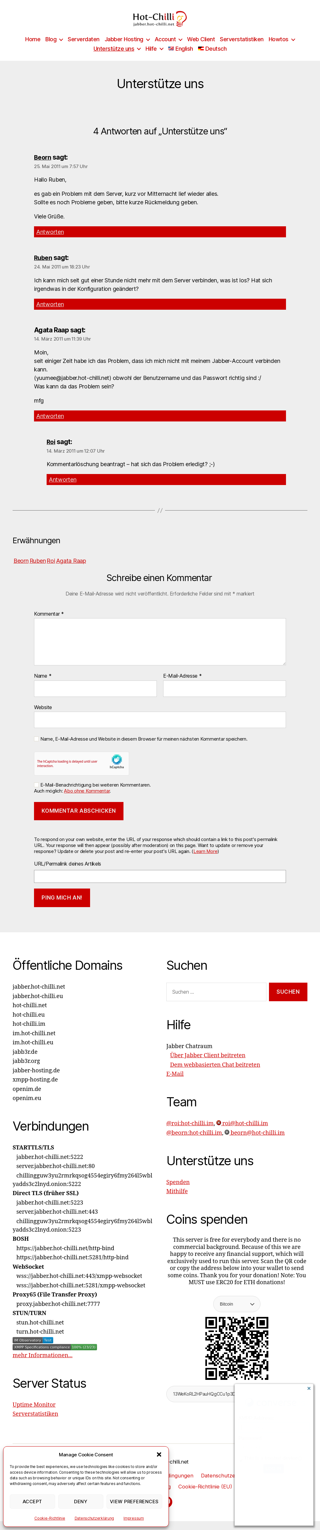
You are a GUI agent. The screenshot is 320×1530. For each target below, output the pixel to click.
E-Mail (175, 1083)
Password (249, 1438)
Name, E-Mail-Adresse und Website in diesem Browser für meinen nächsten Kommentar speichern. (143, 748)
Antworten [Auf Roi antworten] (63, 488)
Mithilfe (177, 1200)
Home (32, 48)
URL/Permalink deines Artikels (67, 872)
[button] (159, 1454)
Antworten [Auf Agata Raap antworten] (50, 424)
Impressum (133, 1518)
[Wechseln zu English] (180, 58)
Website (43, 716)
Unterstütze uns (114, 58)
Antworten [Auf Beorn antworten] (50, 241)
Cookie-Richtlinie (49, 1518)
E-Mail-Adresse (182, 685)
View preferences (134, 1502)
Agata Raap (71, 569)
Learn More (205, 860)
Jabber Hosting (124, 48)
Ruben (43, 267)
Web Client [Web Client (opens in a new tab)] (201, 48)
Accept (32, 1502)
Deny (80, 1502)
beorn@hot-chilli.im (255, 1141)
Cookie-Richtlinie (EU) (207, 1495)
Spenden (178, 1190)
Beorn (43, 167)
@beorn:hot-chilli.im (194, 1141)
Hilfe (151, 58)
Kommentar (49, 622)
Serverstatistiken (242, 48)
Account (165, 48)
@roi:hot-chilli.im (190, 1132)
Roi (51, 450)
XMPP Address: (256, 1418)
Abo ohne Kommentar (87, 799)
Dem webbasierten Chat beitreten (215, 1073)
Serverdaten (84, 48)
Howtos (279, 48)
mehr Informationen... (42, 1364)
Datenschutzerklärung (94, 1518)
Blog (50, 48)
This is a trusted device (271, 1458)
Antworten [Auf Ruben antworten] (50, 313)
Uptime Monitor (34, 1413)
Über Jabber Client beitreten (207, 1064)
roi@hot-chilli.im (242, 1132)
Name (42, 685)
